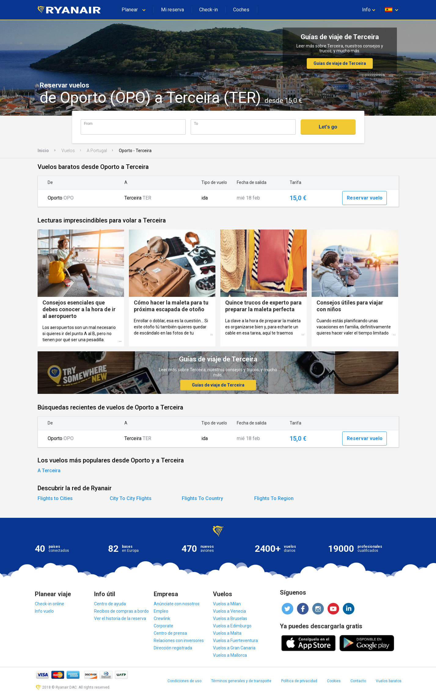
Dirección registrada (173, 647)
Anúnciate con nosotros (177, 603)
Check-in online (49, 603)
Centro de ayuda (110, 603)
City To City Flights (131, 498)
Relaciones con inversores (179, 640)
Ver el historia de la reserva (120, 618)
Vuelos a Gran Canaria (234, 647)
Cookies (334, 681)
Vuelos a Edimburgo (232, 625)
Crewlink (162, 618)
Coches (241, 10)
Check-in (208, 10)
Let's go (328, 126)
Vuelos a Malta (227, 633)
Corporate (163, 625)
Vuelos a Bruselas (230, 618)
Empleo (161, 611)
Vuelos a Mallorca (230, 655)
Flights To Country (202, 498)
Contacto (358, 681)
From (88, 123)
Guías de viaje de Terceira (339, 63)
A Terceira (49, 470)
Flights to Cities (55, 498)
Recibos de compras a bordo (121, 611)
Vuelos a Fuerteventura (235, 640)
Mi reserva (172, 10)
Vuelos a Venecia (229, 611)
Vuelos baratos (388, 681)
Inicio (43, 150)
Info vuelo (44, 611)
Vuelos (68, 150)
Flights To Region (274, 498)
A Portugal (97, 150)
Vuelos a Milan (227, 603)
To (196, 123)
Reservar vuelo (365, 198)
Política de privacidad (299, 681)
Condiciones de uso (184, 681)
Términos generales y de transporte (241, 681)
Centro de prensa (170, 633)
